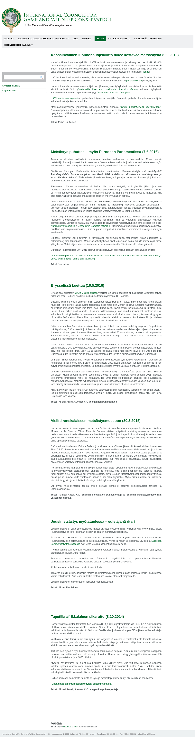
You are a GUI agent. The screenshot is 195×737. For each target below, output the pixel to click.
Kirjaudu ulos (9, 90)
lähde (146, 71)
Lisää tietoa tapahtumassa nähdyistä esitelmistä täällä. (81, 683)
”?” (140, 107)
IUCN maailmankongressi (64, 98)
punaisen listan (134, 80)
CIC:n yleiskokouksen (86, 293)
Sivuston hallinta (11, 86)
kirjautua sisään (70, 726)
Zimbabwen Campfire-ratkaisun (94, 226)
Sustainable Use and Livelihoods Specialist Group (107, 89)
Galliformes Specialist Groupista (113, 92)
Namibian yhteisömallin (63, 226)
